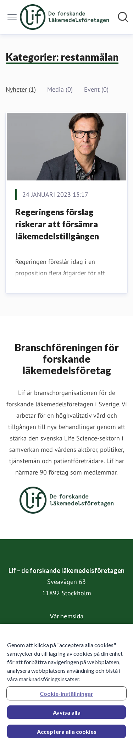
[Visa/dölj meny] (12, 17)
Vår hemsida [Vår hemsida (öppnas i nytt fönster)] (66, 616)
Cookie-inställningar (66, 695)
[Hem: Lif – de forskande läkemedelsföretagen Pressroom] (64, 17)
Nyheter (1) (21, 89)
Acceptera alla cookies (66, 733)
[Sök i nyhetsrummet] (123, 17)
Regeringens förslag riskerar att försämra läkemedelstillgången (57, 224)
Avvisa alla (67, 714)
